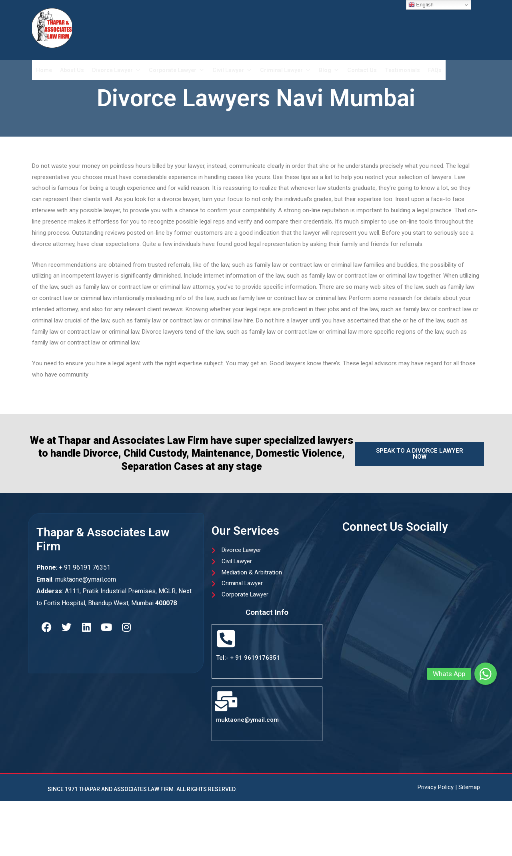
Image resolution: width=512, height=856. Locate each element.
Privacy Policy (436, 787)
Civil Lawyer (232, 70)
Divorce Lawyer (116, 70)
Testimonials (402, 70)
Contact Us (362, 70)
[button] (485, 674)
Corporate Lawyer (176, 70)
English (421, 5)
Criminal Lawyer (285, 70)
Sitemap (469, 787)
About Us (72, 70)
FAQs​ (435, 70)
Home (44, 70)
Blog (329, 70)
